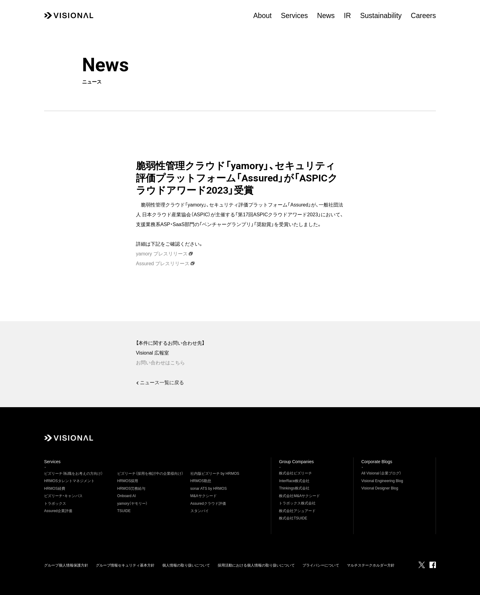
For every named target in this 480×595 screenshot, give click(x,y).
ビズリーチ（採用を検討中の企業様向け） (150, 473)
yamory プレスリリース (162, 253)
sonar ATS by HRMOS (208, 488)
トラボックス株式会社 (297, 503)
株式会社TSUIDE (293, 518)
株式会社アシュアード (297, 511)
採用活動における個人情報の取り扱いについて (256, 565)
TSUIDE (124, 511)
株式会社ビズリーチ (295, 473)
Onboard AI (126, 496)
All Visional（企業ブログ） (381, 473)
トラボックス (55, 503)
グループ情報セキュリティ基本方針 (125, 565)
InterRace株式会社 (294, 481)
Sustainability (381, 16)
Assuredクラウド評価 (208, 503)
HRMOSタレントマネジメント (69, 481)
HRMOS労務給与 (131, 488)
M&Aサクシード (203, 496)
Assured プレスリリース (162, 263)
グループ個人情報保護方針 (66, 565)
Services (294, 16)
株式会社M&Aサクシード (299, 496)
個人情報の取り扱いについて (186, 565)
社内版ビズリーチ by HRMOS (214, 473)
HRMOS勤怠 (201, 481)
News (326, 16)
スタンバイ (199, 511)
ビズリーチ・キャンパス (63, 496)
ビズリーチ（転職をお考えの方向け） (73, 473)
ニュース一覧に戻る (163, 382)
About (262, 16)
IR (347, 16)
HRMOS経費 (54, 488)
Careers (423, 16)
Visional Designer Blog (379, 488)
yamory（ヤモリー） (132, 503)
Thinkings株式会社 (294, 488)
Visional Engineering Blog (382, 481)
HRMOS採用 (127, 481)
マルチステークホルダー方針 (371, 565)
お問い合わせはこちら (160, 362)
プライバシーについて (320, 565)
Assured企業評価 (58, 511)
